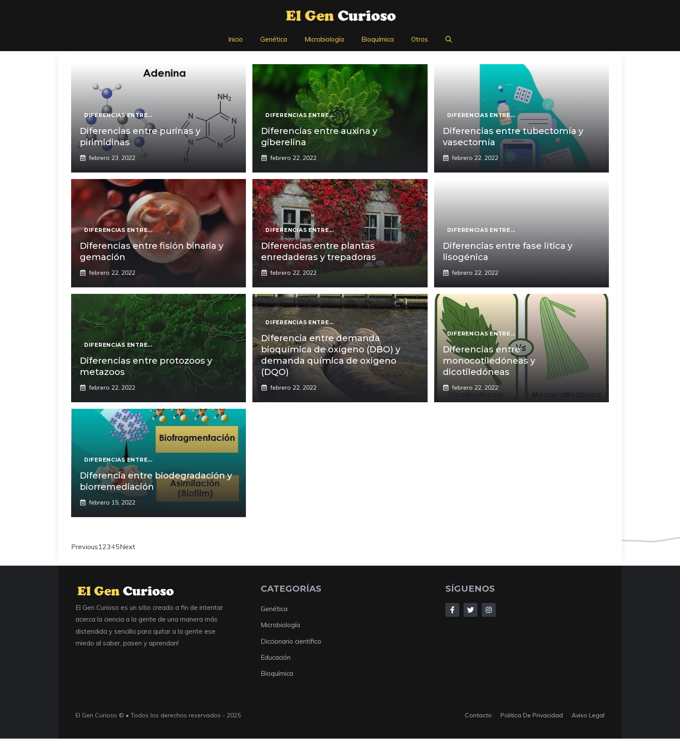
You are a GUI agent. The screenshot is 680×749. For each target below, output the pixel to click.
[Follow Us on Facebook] (452, 610)
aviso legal (588, 715)
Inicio (235, 39)
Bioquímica (377, 39)
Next (127, 546)
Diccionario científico (291, 641)
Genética (273, 39)
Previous (84, 546)
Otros (419, 39)
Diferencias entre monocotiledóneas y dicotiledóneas (489, 360)
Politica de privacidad (531, 715)
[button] (449, 39)
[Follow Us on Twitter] (470, 610)
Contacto (478, 715)
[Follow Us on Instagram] (489, 610)
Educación (276, 657)
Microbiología (324, 39)
